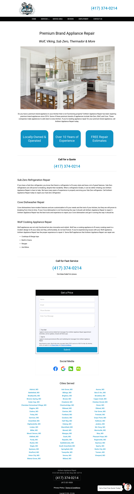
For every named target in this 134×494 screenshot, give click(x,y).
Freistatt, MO (100, 408)
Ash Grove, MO (67, 383)
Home (34, 19)
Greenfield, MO (33, 415)
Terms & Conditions (66, 339)
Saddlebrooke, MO (67, 437)
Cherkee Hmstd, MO (100, 396)
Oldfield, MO (34, 430)
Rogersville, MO (100, 434)
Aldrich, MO (34, 383)
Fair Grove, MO (100, 405)
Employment (83, 19)
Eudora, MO (34, 405)
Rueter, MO (34, 437)
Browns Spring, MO (34, 393)
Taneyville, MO (67, 446)
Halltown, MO (100, 415)
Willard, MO (67, 452)
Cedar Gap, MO (33, 396)
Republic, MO (67, 434)
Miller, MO (34, 424)
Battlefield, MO (33, 386)
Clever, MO (100, 399)
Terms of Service (82, 489)
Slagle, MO (34, 440)
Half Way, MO (67, 415)
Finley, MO (34, 408)
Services (45, 19)
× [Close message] (121, 486)
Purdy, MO (34, 434)
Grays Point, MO (100, 412)
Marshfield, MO (67, 421)
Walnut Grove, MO (34, 452)
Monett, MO (67, 424)
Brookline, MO (100, 390)
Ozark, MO (67, 430)
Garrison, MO (34, 412)
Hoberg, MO (66, 418)
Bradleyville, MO (34, 390)
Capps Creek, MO (100, 393)
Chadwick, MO (67, 396)
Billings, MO (66, 386)
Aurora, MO (100, 383)
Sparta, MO (100, 440)
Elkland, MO (100, 402)
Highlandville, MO (33, 418)
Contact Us (97, 19)
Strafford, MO (34, 446)
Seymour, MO (100, 437)
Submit (67, 343)
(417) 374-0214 (104, 8)
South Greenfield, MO (67, 440)
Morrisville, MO (100, 424)
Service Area (57, 19)
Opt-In (43, 331)
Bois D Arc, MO (100, 386)
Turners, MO (100, 446)
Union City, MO (33, 449)
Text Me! (43, 324)
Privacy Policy (55, 339)
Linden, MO (34, 421)
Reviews (71, 19)
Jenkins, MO (100, 418)
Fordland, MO (67, 408)
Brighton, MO (67, 390)
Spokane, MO (34, 443)
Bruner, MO (67, 393)
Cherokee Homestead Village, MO (33, 399)
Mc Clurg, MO (100, 421)
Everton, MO (67, 405)
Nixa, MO (100, 427)
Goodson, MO (67, 412)
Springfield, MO (67, 443)
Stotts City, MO (100, 443)
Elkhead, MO (67, 402)
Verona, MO (67, 449)
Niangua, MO (67, 427)
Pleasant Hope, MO (100, 430)
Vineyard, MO (100, 449)
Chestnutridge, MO (67, 399)
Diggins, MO (33, 402)
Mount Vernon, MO (34, 427)
